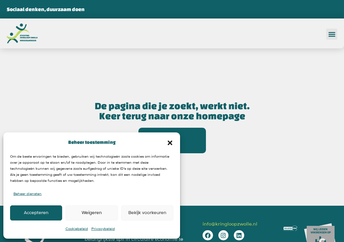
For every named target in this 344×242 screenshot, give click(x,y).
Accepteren (36, 212)
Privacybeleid (103, 229)
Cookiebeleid (77, 229)
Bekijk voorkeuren (147, 212)
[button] (170, 142)
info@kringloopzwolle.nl (230, 224)
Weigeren (92, 212)
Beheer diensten (27, 194)
